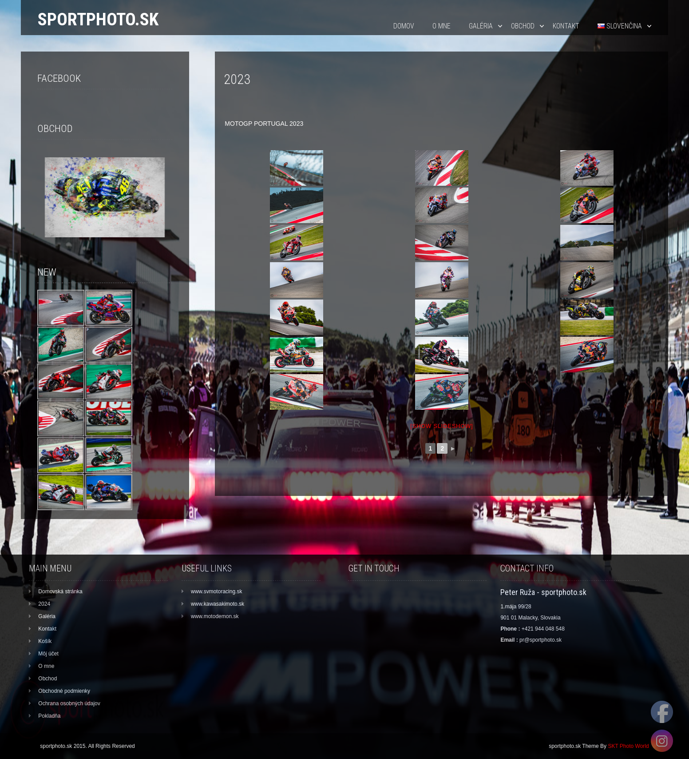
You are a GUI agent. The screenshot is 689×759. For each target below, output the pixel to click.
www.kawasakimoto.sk (217, 604)
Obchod (523, 26)
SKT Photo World (628, 746)
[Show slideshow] (441, 426)
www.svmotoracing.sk (216, 591)
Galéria (481, 26)
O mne (441, 26)
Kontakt (566, 26)
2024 (44, 604)
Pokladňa (49, 716)
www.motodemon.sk (214, 616)
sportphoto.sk (98, 19)
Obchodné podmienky (64, 691)
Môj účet (48, 654)
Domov (403, 26)
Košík (44, 641)
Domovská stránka (60, 591)
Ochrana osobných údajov (69, 703)
